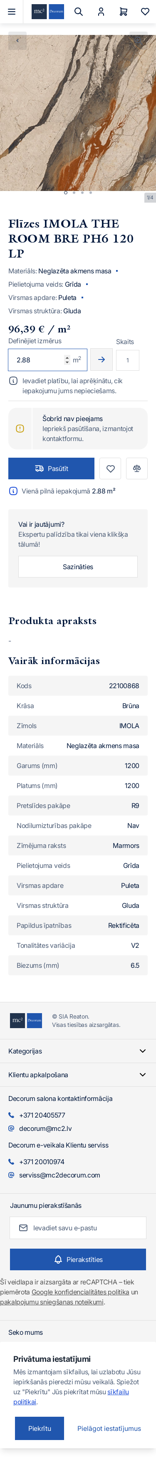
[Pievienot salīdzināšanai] (137, 468)
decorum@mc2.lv (45, 1128)
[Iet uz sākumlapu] (48, 12)
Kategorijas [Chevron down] (78, 1051)
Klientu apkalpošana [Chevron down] (78, 1075)
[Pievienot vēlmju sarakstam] (110, 468)
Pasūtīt (51, 468)
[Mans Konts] (101, 11)
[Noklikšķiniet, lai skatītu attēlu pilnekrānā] (138, 41)
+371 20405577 (42, 1115)
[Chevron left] (17, 41)
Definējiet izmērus (34, 341)
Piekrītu (39, 1428)
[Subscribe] (78, 1259)
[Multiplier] (127, 360)
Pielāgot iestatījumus (109, 1428)
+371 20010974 (41, 1162)
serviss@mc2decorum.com (59, 1175)
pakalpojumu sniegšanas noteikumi (52, 1302)
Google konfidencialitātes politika (80, 1292)
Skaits (125, 341)
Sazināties (78, 567)
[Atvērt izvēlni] (11, 11)
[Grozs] (123, 11)
